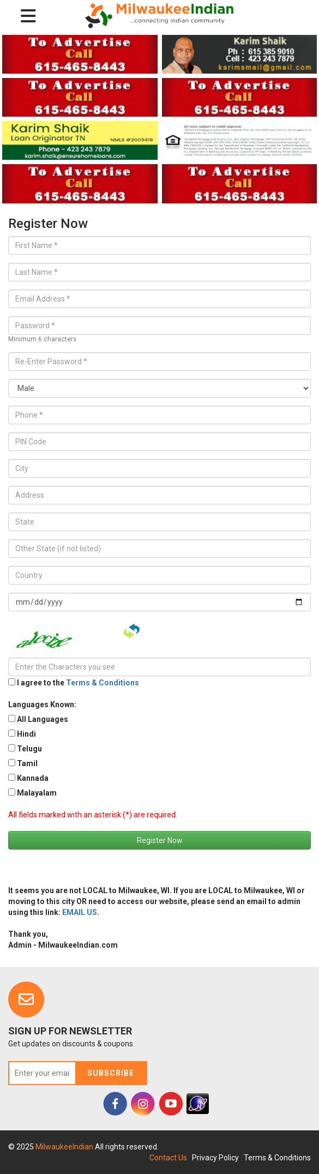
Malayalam (37, 792)
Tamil (27, 763)
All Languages (42, 719)
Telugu (29, 748)
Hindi (26, 734)
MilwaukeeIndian (65, 1146)
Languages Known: (42, 704)
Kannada (33, 778)
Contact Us (168, 1157)
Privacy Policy (215, 1157)
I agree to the (78, 682)
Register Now (160, 840)
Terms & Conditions (102, 682)
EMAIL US (79, 912)
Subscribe (110, 1073)
